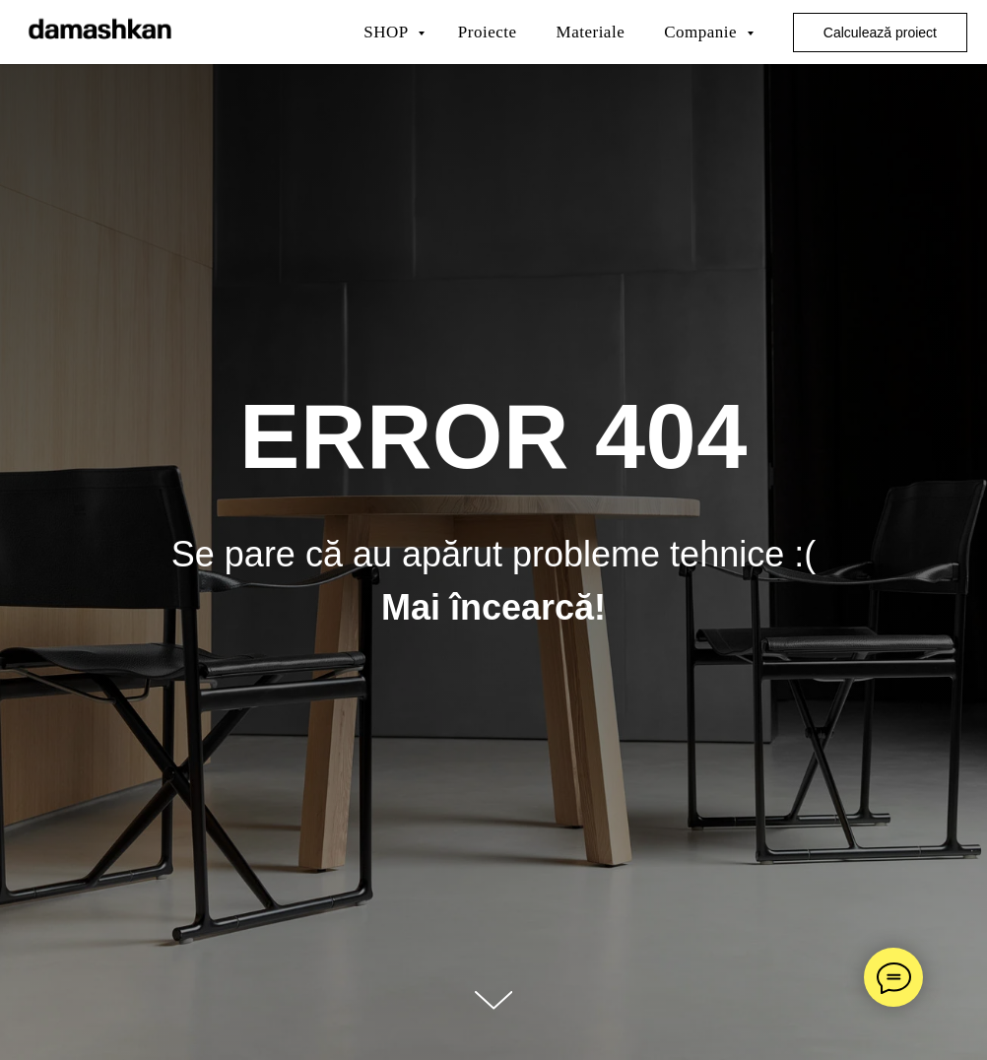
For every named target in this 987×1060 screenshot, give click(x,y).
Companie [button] (703, 32)
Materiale (591, 32)
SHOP (388, 32)
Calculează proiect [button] (880, 32)
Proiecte (487, 32)
